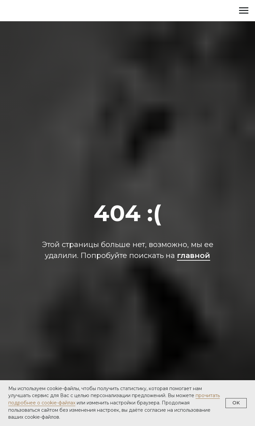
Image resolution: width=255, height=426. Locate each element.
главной (193, 255)
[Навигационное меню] (243, 10)
